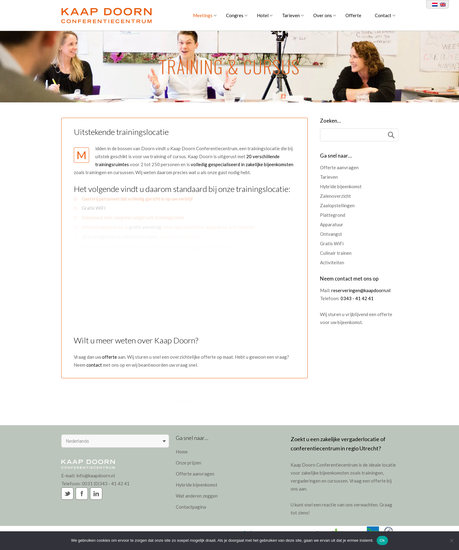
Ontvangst (331, 234)
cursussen (337, 480)
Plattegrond (332, 215)
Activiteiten (332, 262)
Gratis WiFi (93, 205)
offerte (109, 357)
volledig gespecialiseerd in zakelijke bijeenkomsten (242, 164)
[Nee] (451, 540)
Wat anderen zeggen (197, 495)
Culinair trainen (336, 253)
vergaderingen (306, 480)
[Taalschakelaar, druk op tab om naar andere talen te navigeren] (115, 441)
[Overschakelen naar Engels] (442, 4)
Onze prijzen (188, 462)
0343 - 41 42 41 (357, 298)
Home (182, 451)
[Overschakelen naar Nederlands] (434, 4)
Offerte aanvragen (339, 167)
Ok (382, 540)
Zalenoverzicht (335, 196)
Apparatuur (331, 224)
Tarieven (329, 177)
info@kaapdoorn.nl (95, 475)
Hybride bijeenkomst (341, 186)
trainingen (372, 473)
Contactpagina (191, 507)
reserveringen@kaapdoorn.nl (360, 290)
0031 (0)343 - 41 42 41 (106, 483)
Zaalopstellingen (337, 205)
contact (94, 365)
